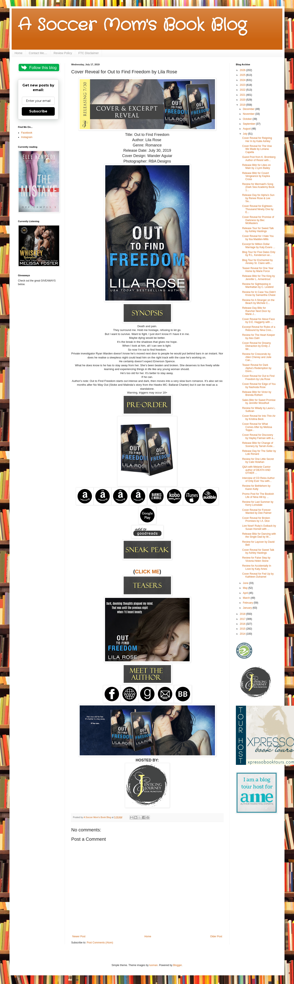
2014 (243, 633)
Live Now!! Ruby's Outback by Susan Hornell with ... (259, 527)
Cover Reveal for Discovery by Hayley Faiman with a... (258, 436)
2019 (243, 104)
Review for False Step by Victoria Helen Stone (256, 559)
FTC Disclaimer (88, 53)
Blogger (177, 965)
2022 (243, 89)
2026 (243, 70)
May (245, 587)
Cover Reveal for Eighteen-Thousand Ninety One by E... (257, 209)
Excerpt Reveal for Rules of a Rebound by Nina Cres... (258, 328)
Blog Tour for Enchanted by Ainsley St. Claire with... (257, 262)
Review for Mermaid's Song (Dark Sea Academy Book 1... (258, 187)
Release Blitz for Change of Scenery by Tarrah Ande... (258, 444)
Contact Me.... (38, 53)
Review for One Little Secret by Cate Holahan (258, 460)
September (249, 123)
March (247, 597)
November (249, 113)
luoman (153, 965)
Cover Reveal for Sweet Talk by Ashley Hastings (258, 551)
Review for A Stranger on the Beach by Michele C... (258, 302)
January (248, 607)
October (248, 119)
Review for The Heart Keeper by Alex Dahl (258, 336)
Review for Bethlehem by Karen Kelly (256, 487)
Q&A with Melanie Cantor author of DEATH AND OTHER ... (256, 469)
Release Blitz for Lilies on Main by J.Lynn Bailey (256, 166)
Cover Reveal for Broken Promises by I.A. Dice (256, 519)
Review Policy (63, 53)
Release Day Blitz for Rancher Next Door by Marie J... (256, 311)
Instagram (26, 137)
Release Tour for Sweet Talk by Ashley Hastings (258, 230)
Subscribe (38, 111)
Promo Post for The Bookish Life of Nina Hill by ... (258, 495)
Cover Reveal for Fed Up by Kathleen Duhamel (258, 575)
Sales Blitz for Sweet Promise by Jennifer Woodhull (258, 402)
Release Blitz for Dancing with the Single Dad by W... (259, 535)
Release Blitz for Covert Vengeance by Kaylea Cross (256, 176)
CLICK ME (147, 571)
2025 (243, 75)
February (248, 602)
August (247, 128)
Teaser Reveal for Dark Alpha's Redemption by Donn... (256, 368)
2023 (243, 84)
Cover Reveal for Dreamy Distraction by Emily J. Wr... (256, 346)
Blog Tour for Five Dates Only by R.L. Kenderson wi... (258, 254)
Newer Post (78, 936)
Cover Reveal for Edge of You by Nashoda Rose (259, 385)
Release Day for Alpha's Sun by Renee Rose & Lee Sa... (258, 198)
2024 (243, 80)
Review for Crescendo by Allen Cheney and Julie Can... (256, 357)
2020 (243, 99)
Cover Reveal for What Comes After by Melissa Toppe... (257, 427)
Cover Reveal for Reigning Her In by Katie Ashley (257, 139)
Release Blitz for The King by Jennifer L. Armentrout (258, 277)
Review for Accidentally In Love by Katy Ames (256, 567)
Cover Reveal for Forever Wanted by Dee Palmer (257, 511)
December (249, 109)
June (246, 583)
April (246, 593)
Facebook (26, 132)
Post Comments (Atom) (100, 942)
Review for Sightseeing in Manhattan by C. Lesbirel (257, 285)
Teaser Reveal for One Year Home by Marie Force (257, 270)
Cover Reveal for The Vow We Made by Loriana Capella (257, 149)
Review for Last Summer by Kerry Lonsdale (257, 503)
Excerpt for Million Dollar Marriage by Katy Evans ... (258, 246)
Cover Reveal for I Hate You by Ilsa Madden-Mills (258, 238)
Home (18, 53)
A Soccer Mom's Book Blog (132, 25)
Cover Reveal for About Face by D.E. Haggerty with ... (258, 321)
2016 (243, 623)
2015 (243, 628)
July (245, 133)
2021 (243, 94)
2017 (243, 619)
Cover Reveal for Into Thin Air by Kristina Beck (258, 417)
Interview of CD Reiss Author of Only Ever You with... (258, 479)
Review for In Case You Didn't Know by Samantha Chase (259, 294)
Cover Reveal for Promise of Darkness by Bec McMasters (258, 220)
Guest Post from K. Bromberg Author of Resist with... (258, 158)
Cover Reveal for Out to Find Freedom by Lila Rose (258, 377)
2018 (243, 613)
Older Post (216, 936)
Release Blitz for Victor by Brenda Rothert (256, 393)
